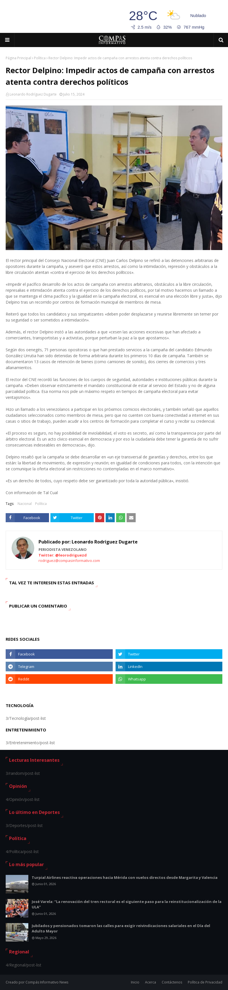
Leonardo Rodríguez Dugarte (33, 94)
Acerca (150, 982)
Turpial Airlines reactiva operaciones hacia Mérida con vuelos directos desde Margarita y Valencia (125, 877)
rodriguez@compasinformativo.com (69, 560)
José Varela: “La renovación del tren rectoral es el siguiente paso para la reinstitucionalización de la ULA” (126, 904)
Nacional (25, 503)
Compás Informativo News (46, 982)
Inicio (135, 982)
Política (40, 58)
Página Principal (18, 58)
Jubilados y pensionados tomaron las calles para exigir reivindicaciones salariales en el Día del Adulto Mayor (121, 928)
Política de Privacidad (205, 982)
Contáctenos (172, 982)
